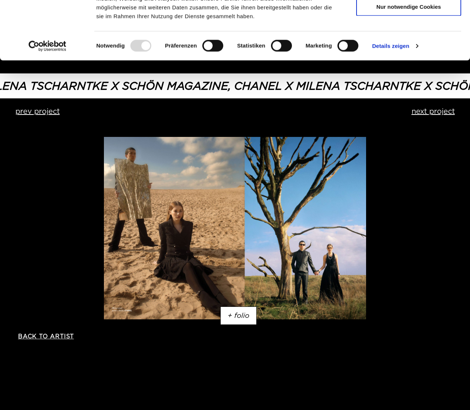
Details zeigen (390, 100)
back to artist (46, 336)
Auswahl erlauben (408, 40)
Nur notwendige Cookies (408, 61)
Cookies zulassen (409, 18)
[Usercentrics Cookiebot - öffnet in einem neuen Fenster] (47, 100)
